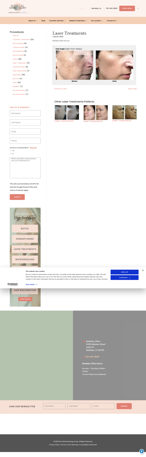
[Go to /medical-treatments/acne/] (25, 267)
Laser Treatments (20, 62)
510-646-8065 (92, 355)
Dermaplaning (18, 50)
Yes (13, 150)
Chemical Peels (19, 46)
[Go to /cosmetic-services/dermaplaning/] (25, 237)
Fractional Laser (19, 66)
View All (16, 35)
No (13, 153)
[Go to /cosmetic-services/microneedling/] (25, 257)
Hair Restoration (19, 89)
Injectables (17, 74)
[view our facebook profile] (77, 8)
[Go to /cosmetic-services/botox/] (25, 226)
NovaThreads (18, 54)
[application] (38, 19)
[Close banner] (143, 439)
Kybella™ (16, 85)
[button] (127, 8)
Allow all (124, 441)
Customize (124, 446)
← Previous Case (59, 88)
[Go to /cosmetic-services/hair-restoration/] (25, 288)
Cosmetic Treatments (21, 38)
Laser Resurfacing (19, 70)
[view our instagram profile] (80, 8)
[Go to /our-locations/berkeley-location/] (97, 344)
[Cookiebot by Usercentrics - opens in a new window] (12, 453)
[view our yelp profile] (84, 8)
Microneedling (18, 42)
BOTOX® (16, 78)
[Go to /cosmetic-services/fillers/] (25, 278)
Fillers (15, 82)
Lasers (15, 58)
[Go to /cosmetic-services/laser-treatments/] (25, 247)
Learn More (25, 297)
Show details (30, 453)
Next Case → (133, 88)
